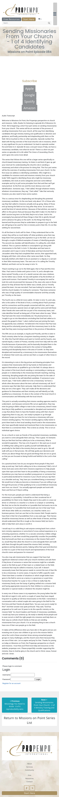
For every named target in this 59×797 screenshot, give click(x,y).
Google (29, 95)
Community (29, 770)
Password (18, 679)
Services (29, 767)
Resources (29, 778)
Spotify (29, 101)
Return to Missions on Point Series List (29, 720)
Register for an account (11, 683)
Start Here (28, 19)
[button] (55, 14)
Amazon (29, 108)
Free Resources (11, 19)
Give (29, 775)
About (29, 764)
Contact (29, 782)
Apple (29, 88)
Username (18, 674)
